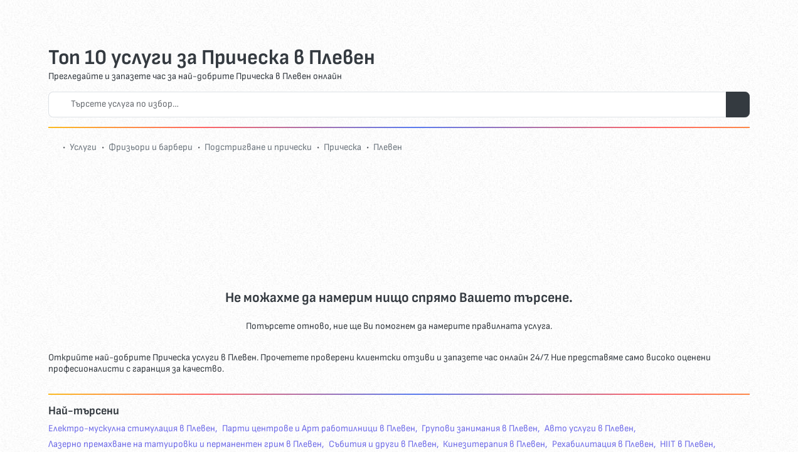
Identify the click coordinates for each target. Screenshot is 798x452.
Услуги (83, 147)
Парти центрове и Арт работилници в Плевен (318, 428)
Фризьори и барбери (151, 147)
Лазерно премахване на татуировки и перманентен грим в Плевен (185, 444)
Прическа (342, 147)
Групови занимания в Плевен (480, 428)
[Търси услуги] (738, 104)
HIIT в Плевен (686, 444)
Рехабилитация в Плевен (603, 444)
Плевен (387, 147)
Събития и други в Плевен (383, 444)
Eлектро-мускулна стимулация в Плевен (131, 428)
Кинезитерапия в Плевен (494, 444)
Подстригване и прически (258, 147)
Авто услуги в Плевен (589, 428)
